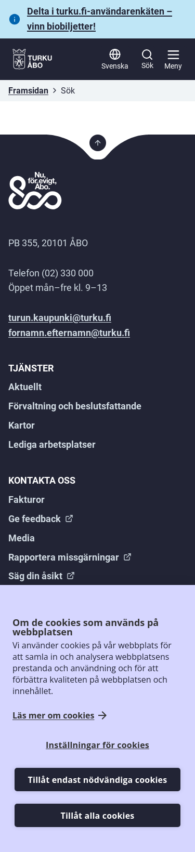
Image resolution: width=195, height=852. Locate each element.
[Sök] (147, 59)
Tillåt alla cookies (98, 815)
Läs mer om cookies (53, 716)
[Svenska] (115, 59)
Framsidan (28, 91)
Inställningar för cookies (97, 745)
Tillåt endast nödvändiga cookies (97, 780)
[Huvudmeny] (173, 59)
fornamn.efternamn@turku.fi (69, 332)
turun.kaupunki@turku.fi (59, 317)
